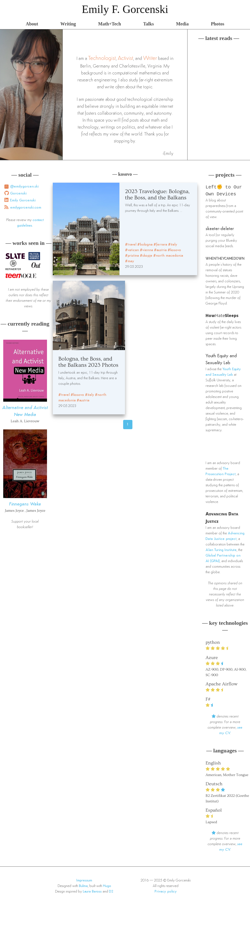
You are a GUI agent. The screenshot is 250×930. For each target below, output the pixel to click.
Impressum (84, 881)
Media (182, 23)
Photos (217, 23)
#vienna (146, 250)
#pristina (132, 256)
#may (129, 261)
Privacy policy (166, 892)
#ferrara (160, 244)
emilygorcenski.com (25, 207)
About (32, 23)
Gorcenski (18, 193)
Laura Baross (92, 892)
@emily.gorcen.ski (24, 186)
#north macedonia (168, 256)
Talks (148, 23)
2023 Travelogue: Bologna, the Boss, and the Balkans (157, 194)
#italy (172, 244)
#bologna (145, 244)
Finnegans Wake (25, 504)
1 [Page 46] (128, 424)
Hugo (107, 887)
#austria (160, 250)
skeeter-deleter (220, 230)
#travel (130, 244)
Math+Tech (109, 23)
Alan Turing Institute (221, 551)
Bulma (83, 887)
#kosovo (174, 250)
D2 (111, 892)
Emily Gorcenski (23, 200)
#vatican (132, 250)
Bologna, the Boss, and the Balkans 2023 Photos (88, 362)
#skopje (146, 256)
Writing (68, 23)
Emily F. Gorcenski (125, 9)
